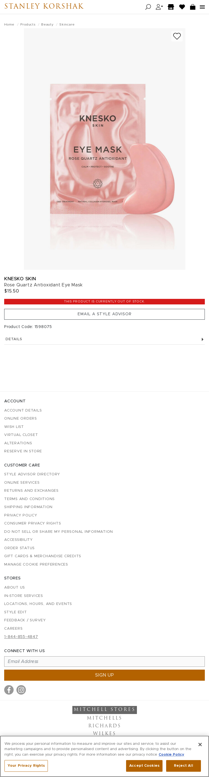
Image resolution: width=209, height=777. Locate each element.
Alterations (18, 443)
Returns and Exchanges (31, 491)
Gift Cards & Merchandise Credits (42, 556)
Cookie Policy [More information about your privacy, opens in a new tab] (171, 754)
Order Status (19, 548)
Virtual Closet (21, 435)
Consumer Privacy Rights (32, 523)
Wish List (14, 427)
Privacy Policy (20, 515)
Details (104, 339)
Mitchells (104, 718)
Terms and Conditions (29, 499)
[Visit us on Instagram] (21, 690)
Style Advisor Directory (32, 474)
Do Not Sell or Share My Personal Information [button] (58, 532)
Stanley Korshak (44, 7)
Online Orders (20, 418)
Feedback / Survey (25, 620)
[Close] (200, 744)
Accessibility (18, 540)
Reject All (183, 766)
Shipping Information (28, 507)
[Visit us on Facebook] (9, 690)
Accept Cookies (144, 766)
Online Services (22, 483)
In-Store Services (23, 596)
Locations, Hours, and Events (38, 604)
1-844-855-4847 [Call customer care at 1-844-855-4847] (21, 637)
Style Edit (15, 612)
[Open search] (148, 7)
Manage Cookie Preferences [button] (36, 564)
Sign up (104, 675)
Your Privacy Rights (26, 766)
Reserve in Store (23, 451)
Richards (104, 726)
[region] (104, 756)
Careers (13, 628)
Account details (23, 410)
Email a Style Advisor (105, 314)
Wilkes (104, 734)
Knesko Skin (20, 278)
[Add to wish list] (177, 36)
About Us (14, 587)
